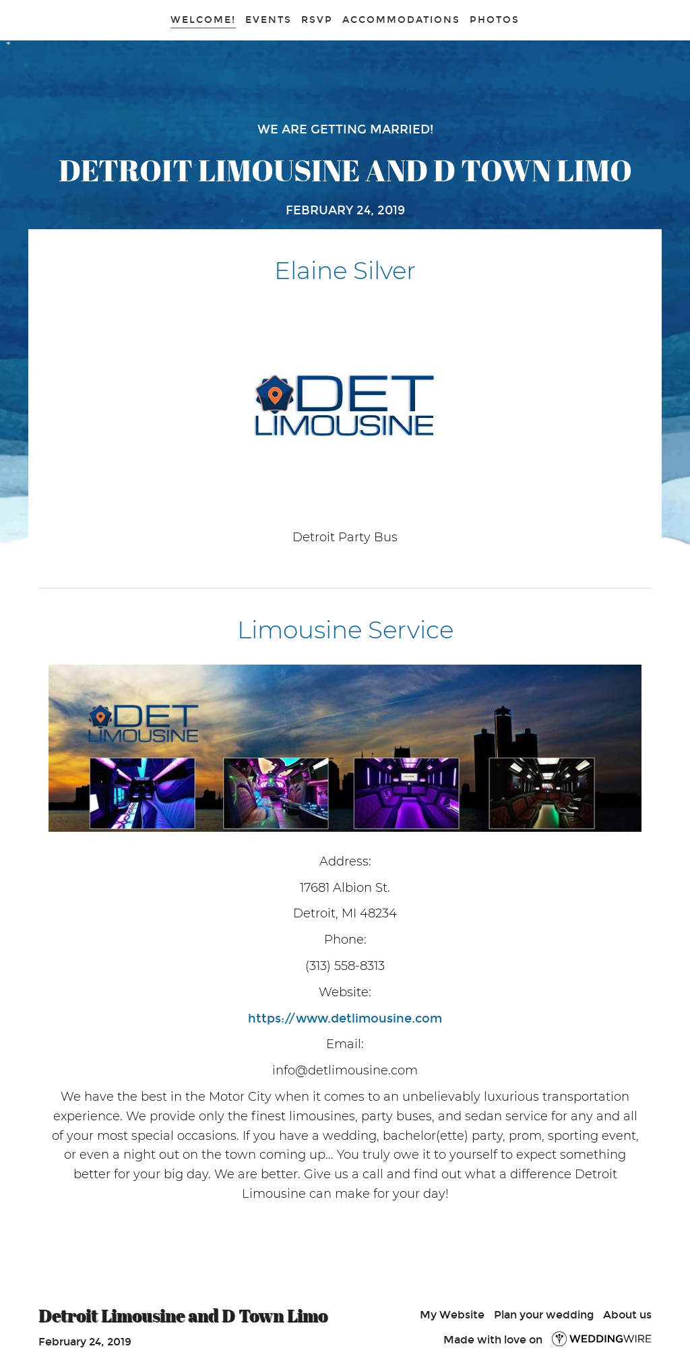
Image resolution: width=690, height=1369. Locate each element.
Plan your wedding (544, 1314)
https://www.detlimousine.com (345, 1018)
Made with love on (547, 1339)
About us (627, 1314)
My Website (452, 1314)
